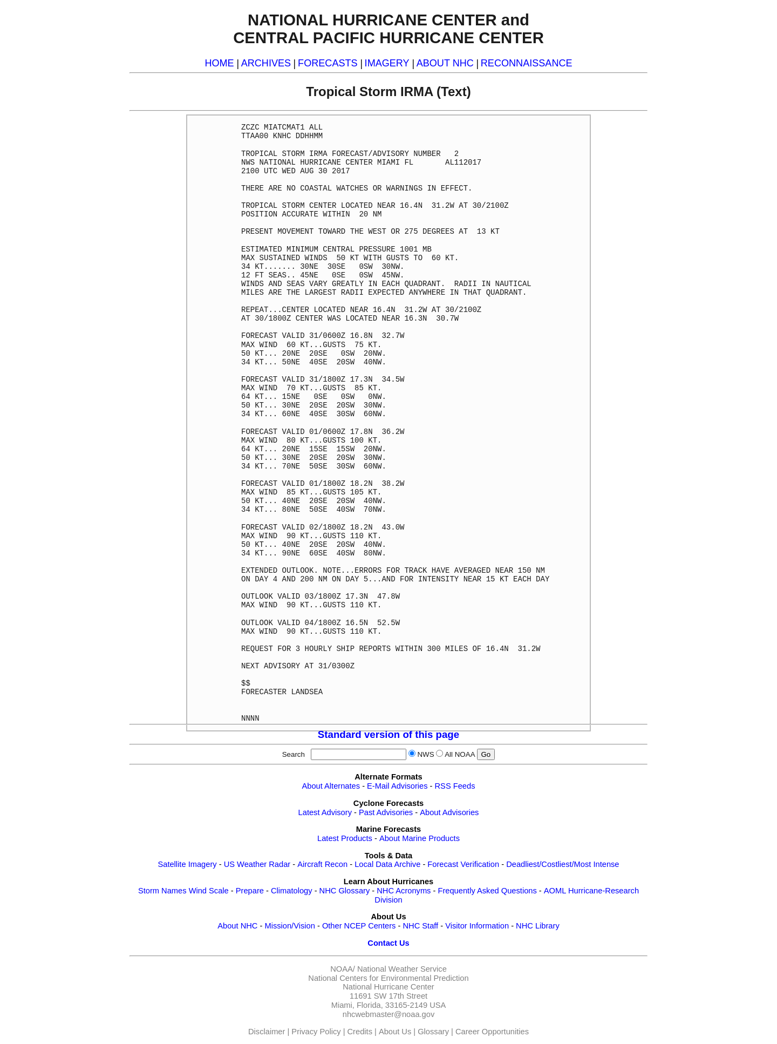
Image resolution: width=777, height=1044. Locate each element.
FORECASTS (328, 63)
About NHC (237, 925)
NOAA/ (342, 969)
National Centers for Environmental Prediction (388, 978)
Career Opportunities (492, 1031)
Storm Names (162, 890)
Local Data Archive (387, 864)
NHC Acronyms (404, 890)
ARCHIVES (266, 63)
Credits (359, 1031)
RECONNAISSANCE (526, 63)
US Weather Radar (257, 864)
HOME (219, 63)
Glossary (433, 1031)
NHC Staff (420, 925)
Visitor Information (477, 925)
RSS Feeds (455, 786)
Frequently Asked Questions (487, 890)
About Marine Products (419, 838)
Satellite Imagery (187, 864)
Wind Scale (209, 890)
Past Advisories (386, 812)
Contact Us (388, 943)
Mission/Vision (289, 925)
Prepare (250, 890)
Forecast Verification (463, 864)
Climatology (291, 890)
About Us (395, 1031)
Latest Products (344, 838)
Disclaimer (266, 1031)
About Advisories (449, 812)
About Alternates (331, 786)
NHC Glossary (344, 890)
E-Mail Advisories (397, 786)
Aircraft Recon (322, 864)
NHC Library (538, 925)
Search (295, 754)
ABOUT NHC (445, 63)
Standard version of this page (388, 734)
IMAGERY (387, 63)
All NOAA (460, 754)
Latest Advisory (325, 812)
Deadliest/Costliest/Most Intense (562, 864)
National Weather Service (402, 969)
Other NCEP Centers (359, 925)
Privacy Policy (315, 1031)
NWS (425, 754)
